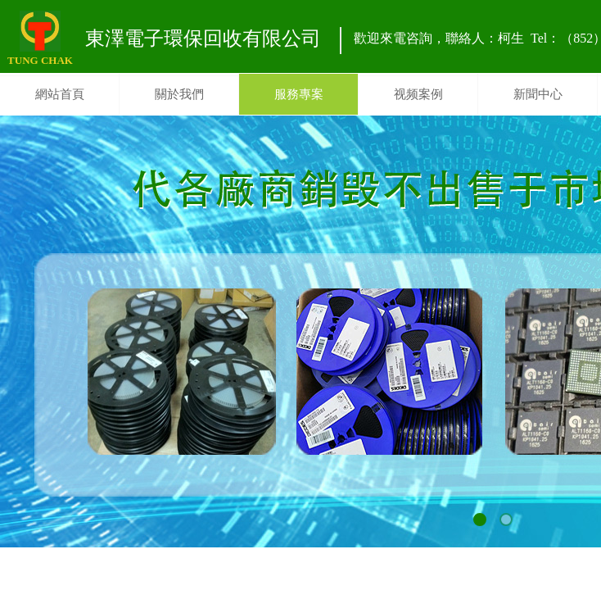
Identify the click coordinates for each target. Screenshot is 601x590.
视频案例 (418, 94)
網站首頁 (59, 94)
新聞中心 (538, 94)
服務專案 (298, 94)
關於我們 (179, 94)
